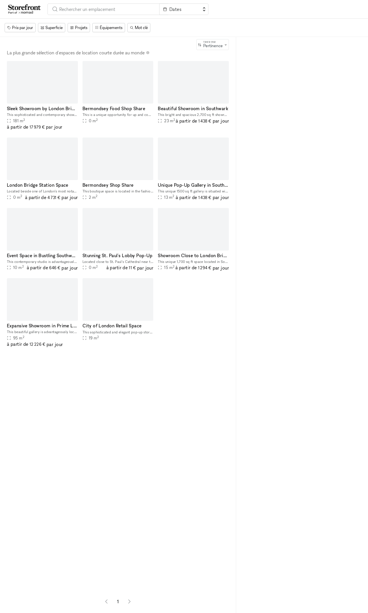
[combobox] (103, 9)
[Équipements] (108, 27)
